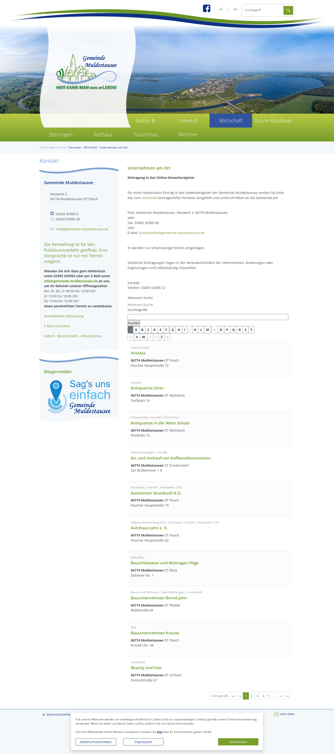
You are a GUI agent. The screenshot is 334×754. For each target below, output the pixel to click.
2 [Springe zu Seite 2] (252, 696)
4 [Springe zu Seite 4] (263, 696)
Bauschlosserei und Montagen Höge (165, 562)
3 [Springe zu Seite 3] (257, 696)
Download (149, 198)
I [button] (184, 329)
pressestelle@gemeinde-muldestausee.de (172, 233)
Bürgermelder (58, 371)
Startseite (74, 147)
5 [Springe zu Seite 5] (269, 696)
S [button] (246, 329)
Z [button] (162, 337)
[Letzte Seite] (288, 695)
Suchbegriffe (137, 310)
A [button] (136, 329)
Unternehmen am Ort (114, 147)
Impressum (143, 742)
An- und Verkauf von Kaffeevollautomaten (171, 458)
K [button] (195, 329)
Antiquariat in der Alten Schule (160, 423)
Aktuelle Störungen (61, 127)
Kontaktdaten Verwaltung (64, 316)
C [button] (148, 329)
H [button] (179, 329)
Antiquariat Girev (147, 388)
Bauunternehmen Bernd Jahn (159, 597)
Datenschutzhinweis (96, 742)
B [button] (142, 329)
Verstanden (238, 742)
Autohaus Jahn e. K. (149, 527)
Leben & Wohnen (188, 127)
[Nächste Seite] (281, 695)
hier (160, 732)
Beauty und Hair (146, 667)
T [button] (251, 329)
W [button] (143, 337)
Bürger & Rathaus (103, 127)
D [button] (154, 329)
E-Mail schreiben (57, 326)
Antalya (138, 353)
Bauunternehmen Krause (155, 632)
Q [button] (233, 329)
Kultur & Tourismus (146, 127)
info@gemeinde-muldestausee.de (82, 229)
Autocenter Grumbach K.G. (156, 493)
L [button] (201, 329)
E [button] (160, 329)
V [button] (137, 337)
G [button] (172, 329)
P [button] (227, 329)
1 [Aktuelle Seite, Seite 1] (246, 696)
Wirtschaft (230, 120)
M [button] (207, 329)
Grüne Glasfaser (273, 120)
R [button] (240, 329)
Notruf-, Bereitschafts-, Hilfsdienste (71, 336)
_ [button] (130, 329)
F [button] (166, 329)
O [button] (221, 329)
